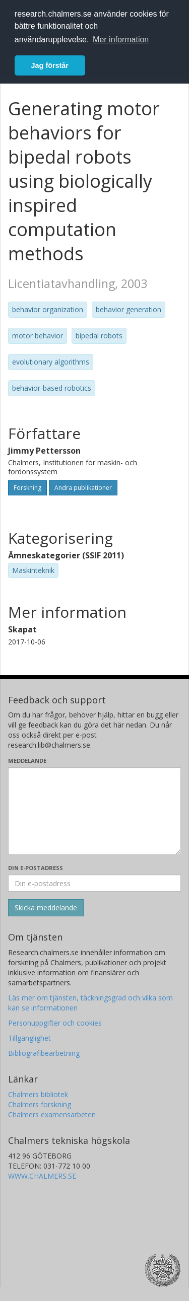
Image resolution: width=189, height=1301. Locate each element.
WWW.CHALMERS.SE (42, 1176)
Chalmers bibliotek (38, 1094)
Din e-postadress (35, 868)
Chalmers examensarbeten (52, 1114)
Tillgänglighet (29, 1038)
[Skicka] (46, 907)
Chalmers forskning (39, 1104)
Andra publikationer (83, 487)
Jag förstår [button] (50, 65)
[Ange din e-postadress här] (94, 883)
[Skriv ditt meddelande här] (94, 811)
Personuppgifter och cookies (55, 1023)
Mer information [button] (121, 39)
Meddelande (27, 760)
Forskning (27, 487)
